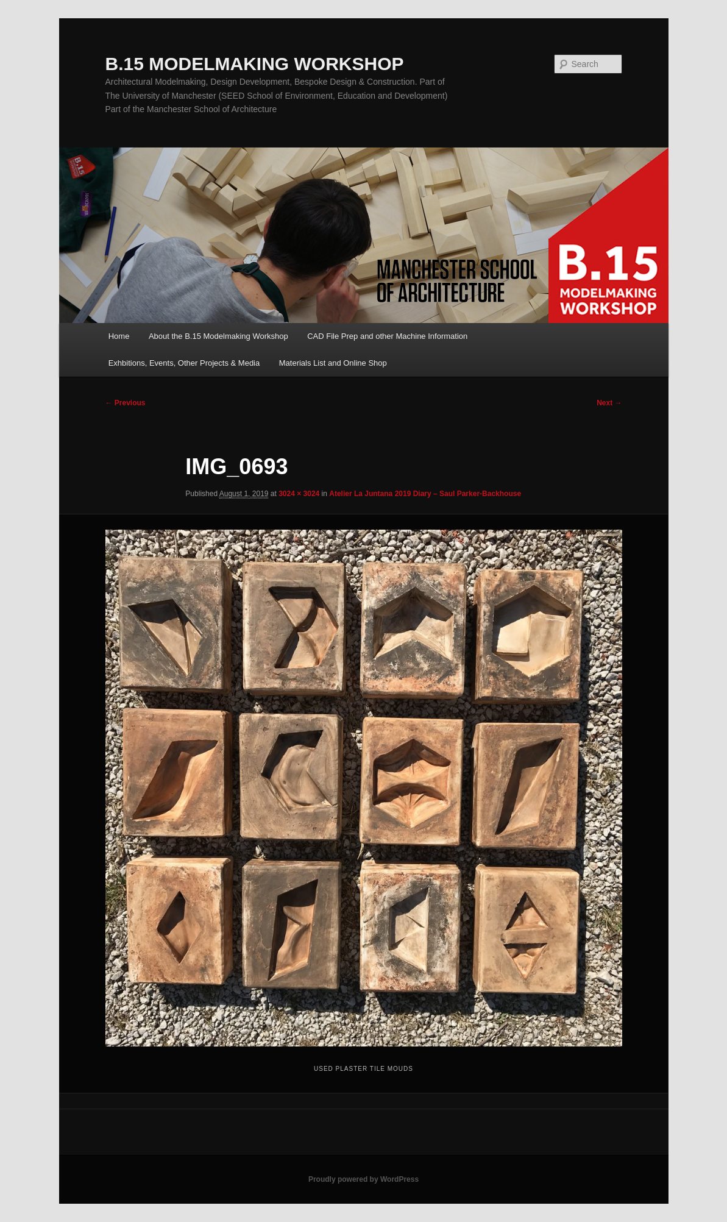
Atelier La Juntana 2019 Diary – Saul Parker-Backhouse (425, 493)
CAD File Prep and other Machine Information (387, 336)
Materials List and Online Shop (333, 363)
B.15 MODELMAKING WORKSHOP (254, 64)
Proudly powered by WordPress (363, 1179)
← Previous (125, 403)
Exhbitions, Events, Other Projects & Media (184, 363)
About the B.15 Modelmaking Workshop (218, 336)
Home (119, 336)
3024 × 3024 (298, 493)
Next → (609, 403)
